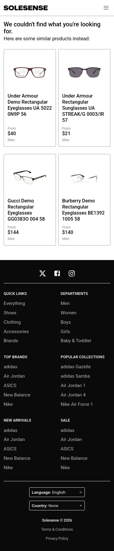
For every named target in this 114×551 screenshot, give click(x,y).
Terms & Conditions (57, 529)
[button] (106, 8)
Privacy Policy (57, 538)
